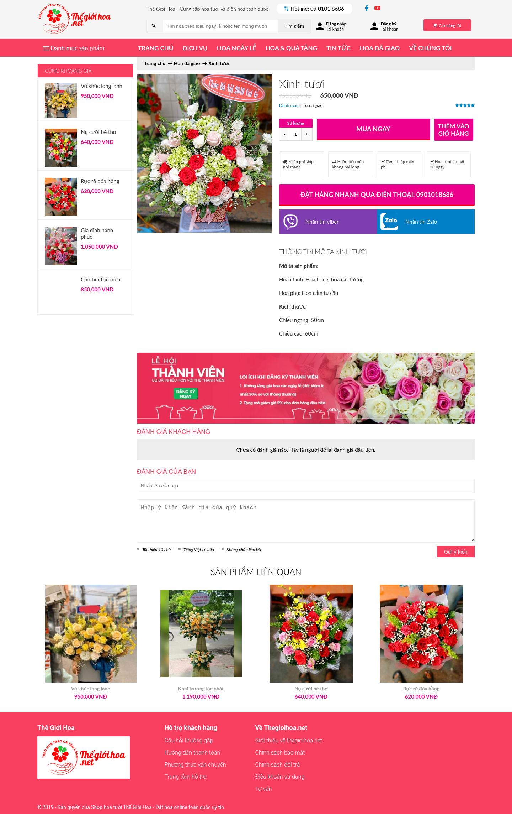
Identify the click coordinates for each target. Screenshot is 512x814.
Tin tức (338, 48)
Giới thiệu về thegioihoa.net (288, 740)
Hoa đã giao (380, 48)
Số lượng (295, 123)
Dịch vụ (194, 48)
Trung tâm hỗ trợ (186, 776)
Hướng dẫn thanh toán (192, 752)
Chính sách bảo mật (280, 752)
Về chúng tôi (430, 48)
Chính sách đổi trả (277, 764)
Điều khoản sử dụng (279, 776)
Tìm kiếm (294, 26)
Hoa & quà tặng (291, 48)
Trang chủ (155, 48)
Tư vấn (263, 789)
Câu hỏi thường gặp (189, 740)
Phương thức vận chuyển (195, 764)
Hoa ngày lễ (236, 48)
